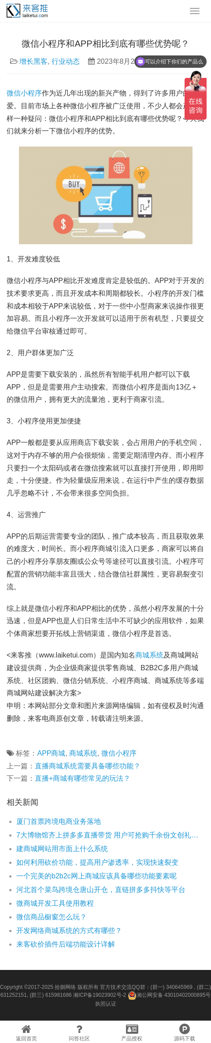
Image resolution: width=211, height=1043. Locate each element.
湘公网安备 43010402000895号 (169, 995)
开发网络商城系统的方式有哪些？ (69, 930)
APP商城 (51, 753)
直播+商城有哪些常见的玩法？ (82, 778)
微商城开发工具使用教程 (55, 903)
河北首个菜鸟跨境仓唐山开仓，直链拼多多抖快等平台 (100, 889)
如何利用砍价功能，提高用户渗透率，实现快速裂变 (97, 862)
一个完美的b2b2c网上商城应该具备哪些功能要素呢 (96, 876)
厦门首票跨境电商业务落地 (58, 821)
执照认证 (105, 1004)
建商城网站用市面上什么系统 (62, 848)
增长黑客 (33, 61)
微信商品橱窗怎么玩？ (51, 917)
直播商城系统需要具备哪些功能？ (88, 766)
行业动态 (66, 61)
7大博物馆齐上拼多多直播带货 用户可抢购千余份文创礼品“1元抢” (110, 835)
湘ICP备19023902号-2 (99, 995)
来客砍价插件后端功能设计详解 (65, 944)
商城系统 (149, 655)
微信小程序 (24, 93)
